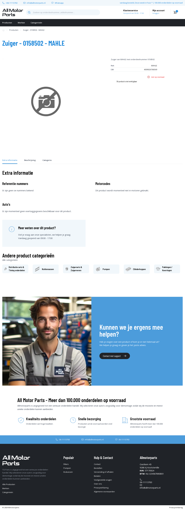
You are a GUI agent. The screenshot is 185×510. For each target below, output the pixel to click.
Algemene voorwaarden (104, 491)
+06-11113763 (11, 3)
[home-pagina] (12, 12)
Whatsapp (59, 3)
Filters (66, 464)
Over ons (98, 483)
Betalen (97, 476)
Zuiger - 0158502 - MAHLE (34, 30)
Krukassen (68, 472)
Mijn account (158, 10)
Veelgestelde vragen (103, 480)
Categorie (47, 160)
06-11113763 (64, 439)
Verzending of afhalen (103, 472)
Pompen (67, 468)
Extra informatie (9, 160)
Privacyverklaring (101, 487)
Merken (21, 22)
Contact (97, 464)
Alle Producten (8, 484)
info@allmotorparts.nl (36, 3)
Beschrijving (30, 160)
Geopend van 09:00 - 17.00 (133, 13)
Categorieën (36, 22)
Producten (7, 22)
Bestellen (98, 468)
